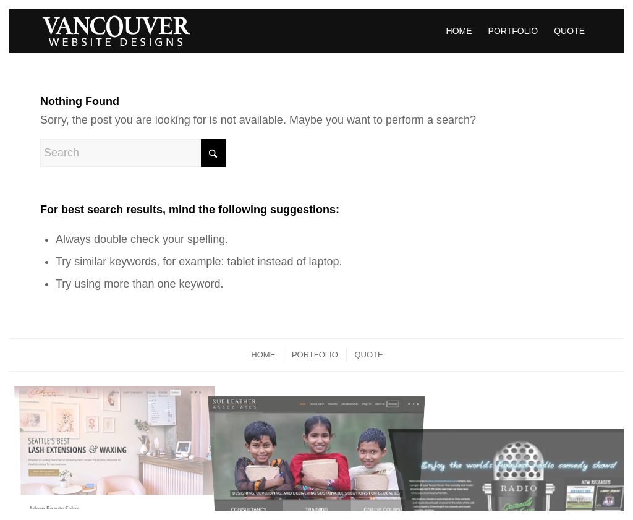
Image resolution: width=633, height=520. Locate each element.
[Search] (133, 153)
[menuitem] (459, 31)
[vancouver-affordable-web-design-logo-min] (116, 31)
